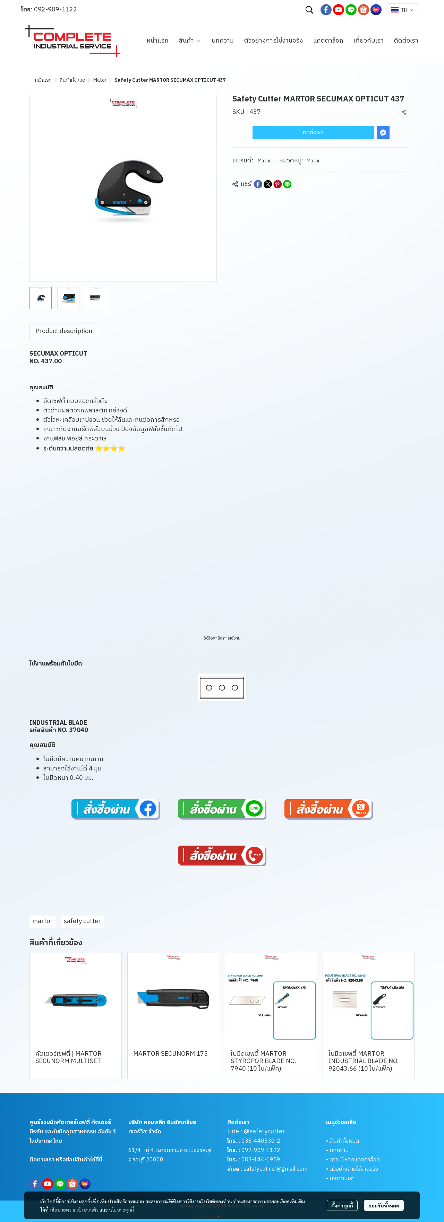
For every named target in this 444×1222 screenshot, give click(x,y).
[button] (309, 10)
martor (42, 921)
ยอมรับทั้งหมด (383, 1205)
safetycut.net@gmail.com (275, 1169)
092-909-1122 (55, 10)
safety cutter (82, 921)
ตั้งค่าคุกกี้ (342, 1205)
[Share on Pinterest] (277, 184)
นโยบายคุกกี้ (121, 1209)
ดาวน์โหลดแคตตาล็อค (355, 1160)
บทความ (339, 1150)
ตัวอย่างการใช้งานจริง (354, 1169)
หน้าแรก (43, 80)
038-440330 (257, 1141)
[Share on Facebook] (258, 184)
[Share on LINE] (287, 184)
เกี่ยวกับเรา (342, 1178)
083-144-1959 (260, 1160)
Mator (99, 80)
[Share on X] (268, 184)
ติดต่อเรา (313, 132)
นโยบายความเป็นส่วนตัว (74, 1209)
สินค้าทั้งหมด (72, 80)
